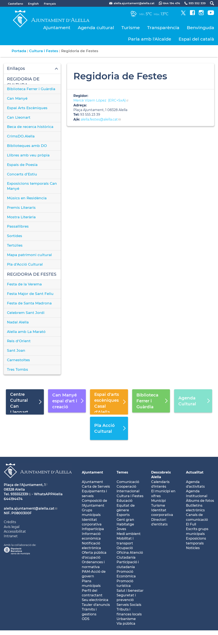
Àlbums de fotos (200, 501)
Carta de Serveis (96, 486)
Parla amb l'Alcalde (149, 39)
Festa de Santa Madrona (29, 303)
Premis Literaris (21, 207)
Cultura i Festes (43, 51)
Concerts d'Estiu (22, 174)
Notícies (193, 548)
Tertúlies (15, 245)
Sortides (14, 236)
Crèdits (10, 522)
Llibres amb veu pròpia (28, 155)
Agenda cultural (96, 27)
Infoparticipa (93, 529)
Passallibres (18, 226)
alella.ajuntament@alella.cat (29, 508)
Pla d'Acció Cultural (25, 264)
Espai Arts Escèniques (27, 108)
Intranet (11, 536)
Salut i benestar (130, 591)
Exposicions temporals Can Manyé (32, 186)
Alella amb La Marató (26, 332)
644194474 (13, 499)
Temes (122, 472)
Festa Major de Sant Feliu (30, 294)
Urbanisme (126, 619)
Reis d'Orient (19, 341)
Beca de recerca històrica (30, 127)
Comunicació (128, 482)
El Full (191, 524)
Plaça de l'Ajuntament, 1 (25, 485)
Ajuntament (56, 27)
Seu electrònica (95, 600)
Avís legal (11, 527)
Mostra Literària (21, 217)
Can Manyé (17, 98)
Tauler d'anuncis (96, 605)
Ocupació (125, 548)
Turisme (130, 27)
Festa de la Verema (24, 284)
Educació (124, 501)
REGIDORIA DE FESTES (31, 274)
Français (50, 3)
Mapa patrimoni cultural (29, 255)
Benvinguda (200, 27)
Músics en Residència (27, 198)
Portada (19, 51)
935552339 (19, 494)
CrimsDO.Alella (21, 136)
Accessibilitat (15, 531)
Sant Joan (16, 350)
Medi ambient (129, 534)
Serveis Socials (129, 605)
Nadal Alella (18, 322)
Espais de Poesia (22, 165)
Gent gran (125, 520)
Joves (121, 529)
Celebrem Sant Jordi (25, 313)
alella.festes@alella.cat (99, 119)
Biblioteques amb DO (27, 146)
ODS (85, 619)
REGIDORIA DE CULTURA (23, 80)
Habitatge (125, 524)
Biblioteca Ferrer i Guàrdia (31, 89)
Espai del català (196, 39)
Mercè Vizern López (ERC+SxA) (99, 100)
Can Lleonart (18, 117)
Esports (123, 515)
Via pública (126, 623)
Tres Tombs (17, 369)
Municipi (158, 501)
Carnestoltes (18, 360)
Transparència (163, 27)
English (33, 3)
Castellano (15, 3)
